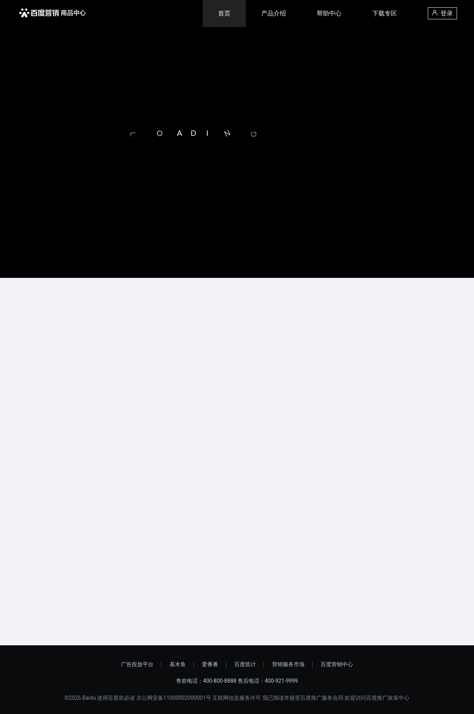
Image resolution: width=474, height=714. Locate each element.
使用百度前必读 (116, 698)
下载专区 (384, 13)
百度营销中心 (337, 664)
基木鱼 (178, 664)
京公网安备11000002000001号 (173, 698)
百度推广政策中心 (387, 698)
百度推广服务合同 (321, 698)
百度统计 (245, 664)
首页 (224, 13)
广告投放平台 (137, 664)
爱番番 (210, 664)
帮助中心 (329, 13)
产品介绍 (273, 13)
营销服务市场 (288, 664)
